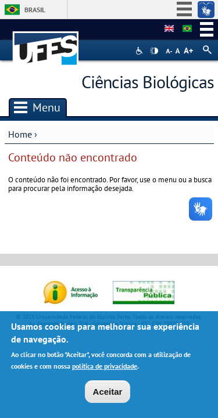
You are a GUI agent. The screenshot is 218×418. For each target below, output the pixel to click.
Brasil (34, 9)
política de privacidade (104, 369)
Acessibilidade (140, 51)
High (154, 51)
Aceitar (108, 394)
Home (20, 134)
